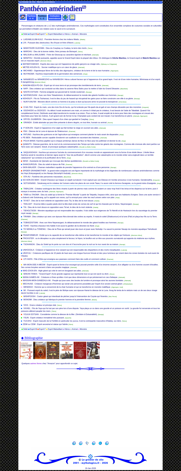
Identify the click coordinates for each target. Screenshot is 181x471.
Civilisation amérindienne (55, 17)
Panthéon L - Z (42, 17)
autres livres (36, 363)
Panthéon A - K (31, 17)
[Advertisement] (90, 405)
